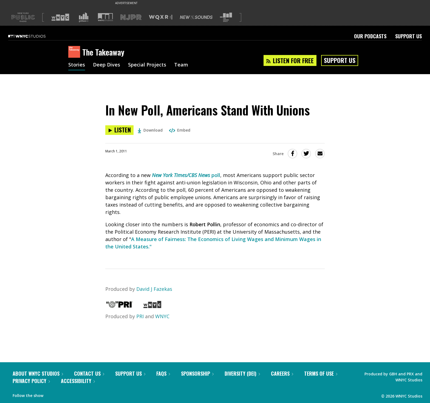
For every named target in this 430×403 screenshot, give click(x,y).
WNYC (162, 316)
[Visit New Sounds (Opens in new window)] (196, 17)
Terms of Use (320, 373)
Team (181, 65)
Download (150, 130)
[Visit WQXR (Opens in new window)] (160, 17)
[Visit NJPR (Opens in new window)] (131, 17)
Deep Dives (106, 65)
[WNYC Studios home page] (33, 36)
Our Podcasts (370, 36)
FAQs (163, 373)
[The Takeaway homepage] (75, 52)
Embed (179, 130)
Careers (282, 373)
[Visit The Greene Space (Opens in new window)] (226, 17)
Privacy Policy (31, 380)
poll (186, 175)
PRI (140, 316)
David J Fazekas (154, 289)
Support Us (408, 36)
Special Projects (147, 65)
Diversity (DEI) (242, 373)
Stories (76, 65)
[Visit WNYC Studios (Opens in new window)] (105, 17)
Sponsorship (197, 373)
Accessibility (78, 380)
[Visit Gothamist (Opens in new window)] (83, 17)
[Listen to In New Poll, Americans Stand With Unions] (119, 130)
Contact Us (89, 373)
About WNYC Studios (38, 373)
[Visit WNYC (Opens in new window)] (60, 17)
